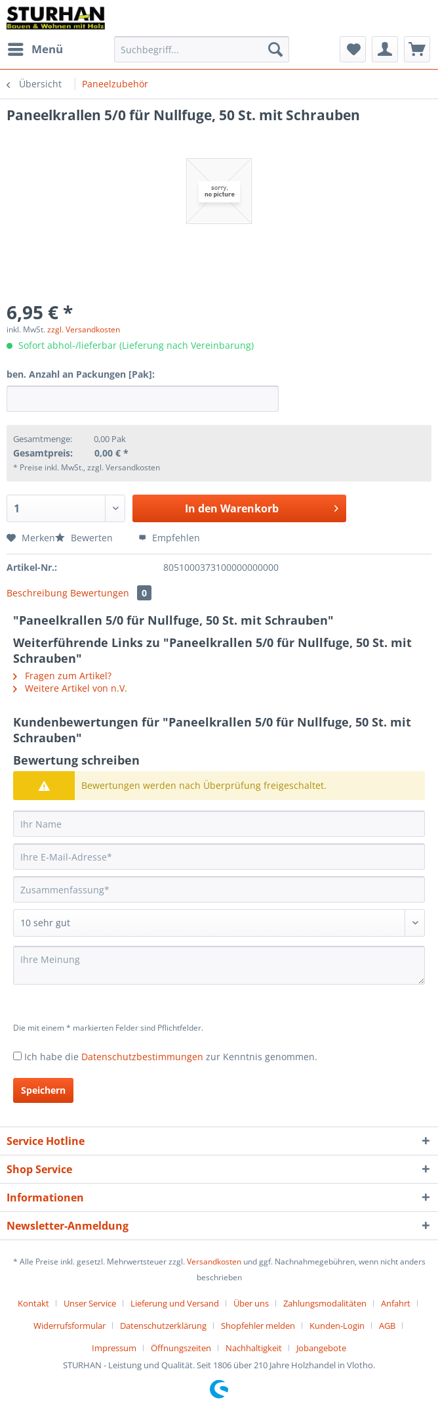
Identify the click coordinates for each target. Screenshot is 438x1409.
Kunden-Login (337, 1325)
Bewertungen (110, 593)
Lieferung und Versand (174, 1303)
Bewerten (85, 537)
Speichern (43, 1090)
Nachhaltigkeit (254, 1348)
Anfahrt (395, 1303)
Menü (35, 47)
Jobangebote (321, 1348)
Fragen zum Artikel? (62, 675)
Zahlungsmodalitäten (325, 1303)
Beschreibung (37, 593)
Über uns (251, 1303)
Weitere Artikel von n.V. (70, 688)
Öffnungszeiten (181, 1348)
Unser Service (90, 1303)
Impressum (114, 1348)
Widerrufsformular (69, 1325)
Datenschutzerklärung (163, 1325)
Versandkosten (214, 1261)
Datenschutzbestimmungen (142, 1056)
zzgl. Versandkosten (83, 329)
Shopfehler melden (258, 1325)
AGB (387, 1325)
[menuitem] (35, 49)
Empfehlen (169, 537)
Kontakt (33, 1303)
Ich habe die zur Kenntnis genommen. (170, 1056)
